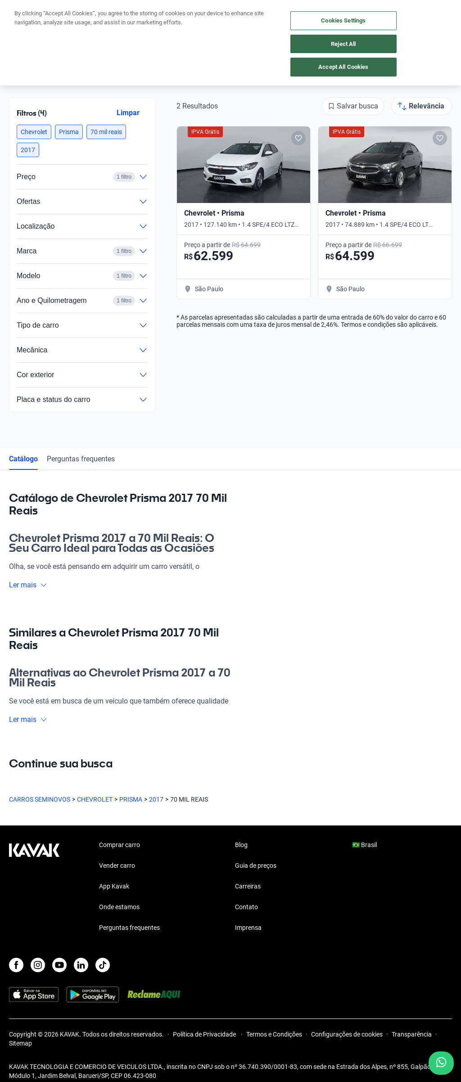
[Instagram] (38, 965)
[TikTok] (102, 965)
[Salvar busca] (353, 106)
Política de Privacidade (205, 1034)
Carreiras (248, 886)
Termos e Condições (274, 1034)
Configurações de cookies (347, 1034)
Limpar (128, 112)
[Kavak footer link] (34, 887)
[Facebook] (16, 965)
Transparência (412, 1034)
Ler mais (28, 585)
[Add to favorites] (298, 138)
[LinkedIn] (81, 965)
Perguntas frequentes (81, 459)
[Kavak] (21, 12)
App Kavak (114, 886)
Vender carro (117, 865)
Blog (241, 844)
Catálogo (23, 459)
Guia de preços (255, 865)
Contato (246, 907)
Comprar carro (119, 844)
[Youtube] (59, 965)
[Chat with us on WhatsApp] (441, 1063)
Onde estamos (119, 907)
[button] (34, 132)
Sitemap (20, 1043)
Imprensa (248, 927)
